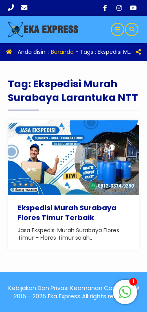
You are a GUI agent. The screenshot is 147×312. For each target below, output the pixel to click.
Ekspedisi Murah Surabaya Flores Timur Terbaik (67, 212)
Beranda (62, 52)
